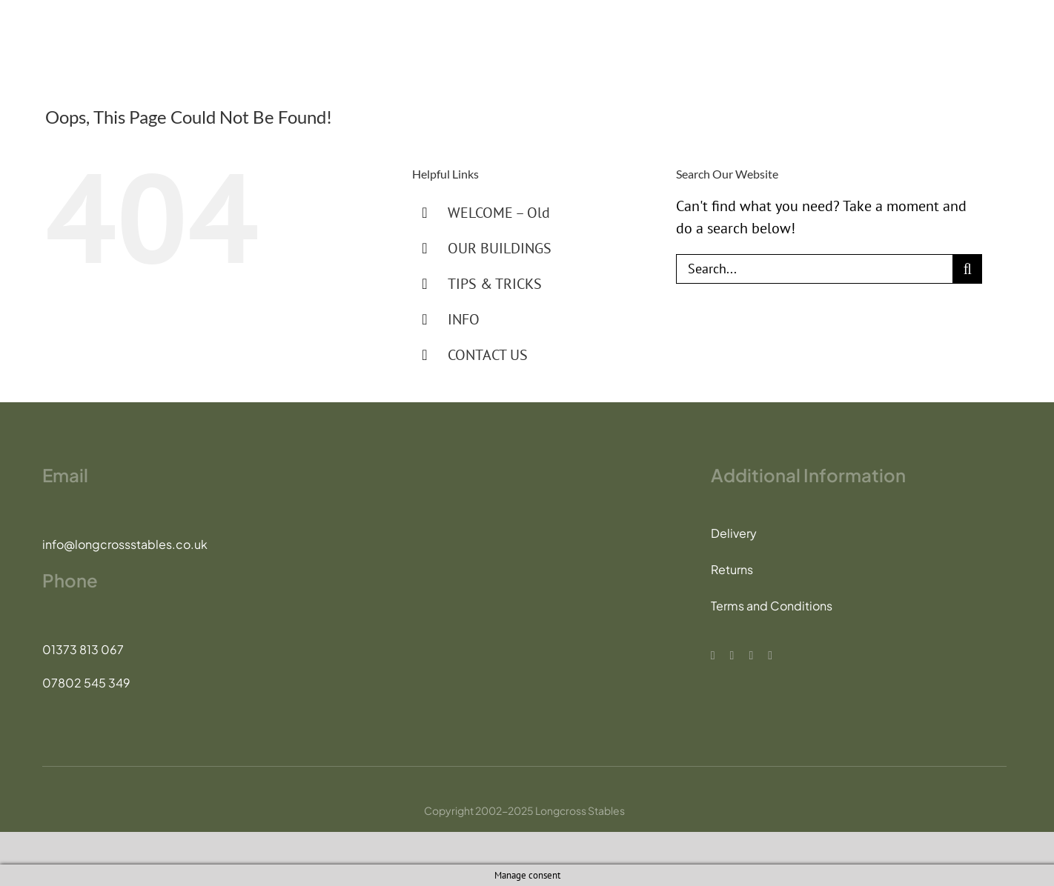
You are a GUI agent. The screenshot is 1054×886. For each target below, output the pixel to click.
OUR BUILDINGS (499, 248)
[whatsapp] (770, 656)
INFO (464, 319)
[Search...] (814, 269)
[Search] (967, 269)
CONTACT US (488, 354)
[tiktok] (732, 656)
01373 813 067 (83, 649)
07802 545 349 (86, 682)
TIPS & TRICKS (495, 283)
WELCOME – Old (499, 212)
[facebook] (713, 656)
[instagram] (751, 656)
